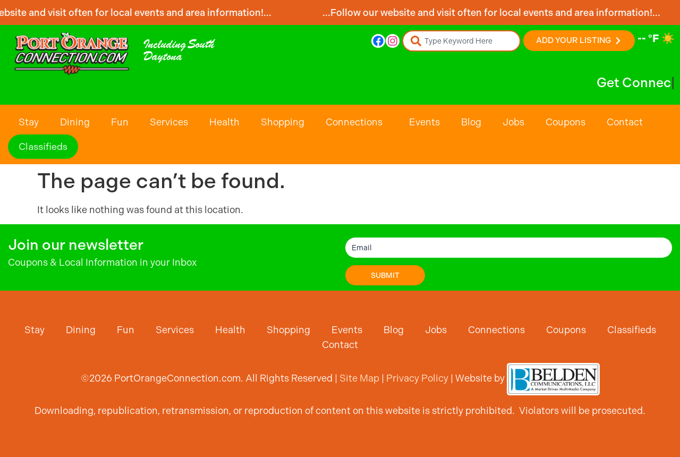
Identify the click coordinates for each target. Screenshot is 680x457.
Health (224, 122)
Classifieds (43, 147)
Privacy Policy (417, 378)
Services (169, 122)
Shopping (282, 122)
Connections (357, 122)
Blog (471, 122)
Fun (120, 122)
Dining (75, 122)
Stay (29, 122)
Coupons (565, 122)
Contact (625, 122)
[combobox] (461, 41)
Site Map (359, 378)
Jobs (513, 122)
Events (424, 122)
